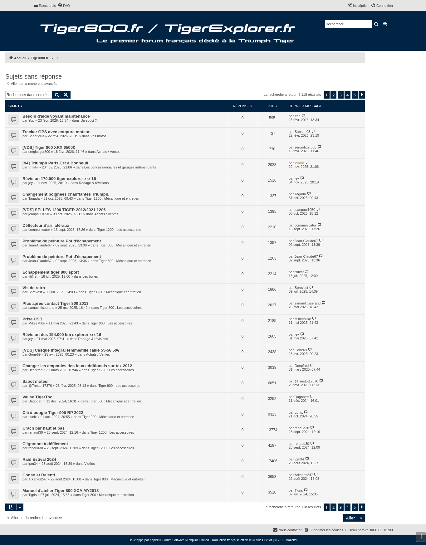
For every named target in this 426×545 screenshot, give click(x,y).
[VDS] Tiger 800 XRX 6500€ (48, 147)
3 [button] (341, 95)
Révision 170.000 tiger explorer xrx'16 (59, 178)
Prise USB (32, 319)
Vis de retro (33, 287)
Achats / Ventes (108, 151)
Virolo (33, 167)
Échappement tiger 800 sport (50, 272)
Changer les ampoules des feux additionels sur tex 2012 (77, 365)
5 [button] (355, 95)
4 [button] (347, 95)
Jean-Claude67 (40, 245)
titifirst (32, 276)
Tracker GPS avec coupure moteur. (56, 131)
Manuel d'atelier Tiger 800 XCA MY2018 (60, 490)
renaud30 (35, 432)
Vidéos (89, 463)
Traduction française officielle (232, 540)
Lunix (32, 417)
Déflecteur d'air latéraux (45, 225)
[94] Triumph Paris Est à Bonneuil (55, 163)
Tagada (34, 198)
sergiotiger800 (39, 151)
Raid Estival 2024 (39, 459)
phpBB (154, 540)
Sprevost (35, 292)
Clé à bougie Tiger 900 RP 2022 (52, 412)
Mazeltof (291, 540)
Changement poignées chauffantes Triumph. (65, 194)
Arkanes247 (37, 479)
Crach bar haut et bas (43, 428)
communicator (39, 229)
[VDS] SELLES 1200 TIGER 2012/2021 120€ (64, 209)
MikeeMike (36, 323)
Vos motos (98, 136)
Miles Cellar (264, 540)
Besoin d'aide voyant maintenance (56, 116)
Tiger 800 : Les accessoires (121, 307)
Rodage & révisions (94, 183)
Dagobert (35, 401)
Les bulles (90, 276)
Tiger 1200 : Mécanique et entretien (112, 198)
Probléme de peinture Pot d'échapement (61, 241)
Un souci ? (89, 120)
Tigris (32, 495)
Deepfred (35, 370)
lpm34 (33, 463)
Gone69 (34, 354)
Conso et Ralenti (38, 475)
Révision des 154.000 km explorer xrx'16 (61, 334)
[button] (362, 95)
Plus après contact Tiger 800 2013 (55, 303)
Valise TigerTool (38, 397)
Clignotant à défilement (45, 443)
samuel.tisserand (41, 307)
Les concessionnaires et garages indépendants (120, 167)
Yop (31, 120)
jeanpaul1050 (38, 214)
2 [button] (333, 95)
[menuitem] (63, 5)
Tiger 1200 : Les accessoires (119, 229)
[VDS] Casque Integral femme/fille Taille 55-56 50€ (71, 350)
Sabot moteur (35, 381)
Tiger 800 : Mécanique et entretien (125, 245)
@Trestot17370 (40, 385)
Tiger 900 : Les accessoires (119, 385)
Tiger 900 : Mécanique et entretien (108, 417)
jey (30, 183)
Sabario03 (36, 136)
